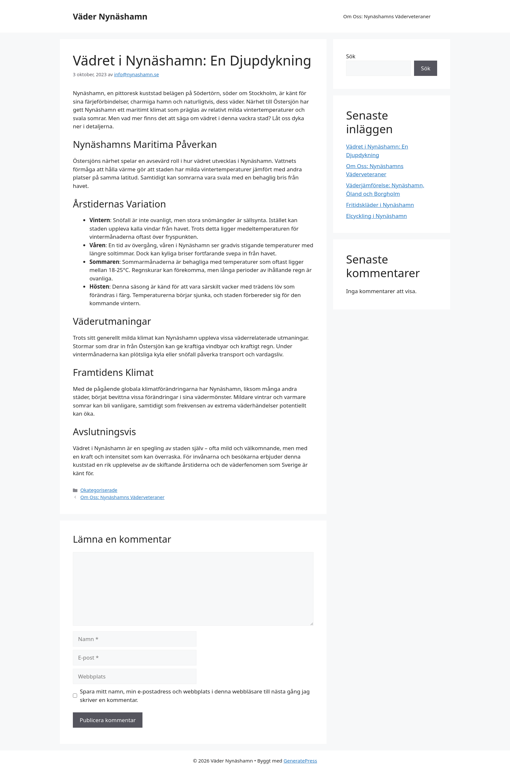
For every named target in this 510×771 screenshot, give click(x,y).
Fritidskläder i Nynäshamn (380, 204)
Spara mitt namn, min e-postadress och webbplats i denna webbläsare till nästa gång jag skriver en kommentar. (195, 696)
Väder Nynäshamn (110, 16)
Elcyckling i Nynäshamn (376, 216)
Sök (351, 56)
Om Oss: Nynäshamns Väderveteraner (387, 16)
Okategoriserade (98, 490)
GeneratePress (300, 760)
